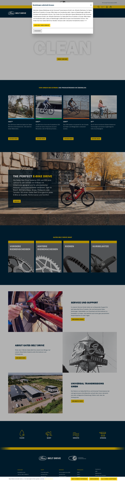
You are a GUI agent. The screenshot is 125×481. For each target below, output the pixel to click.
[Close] (91, 5)
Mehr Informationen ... (49, 478)
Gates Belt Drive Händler (41, 25)
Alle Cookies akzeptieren (108, 479)
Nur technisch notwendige (79, 479)
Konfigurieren (94, 479)
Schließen (37, 31)
